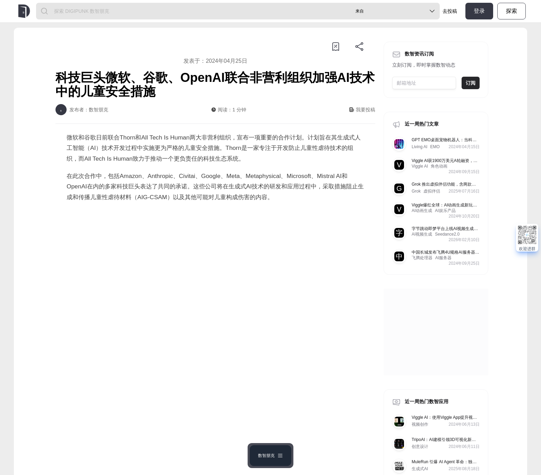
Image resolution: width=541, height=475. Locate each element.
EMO (434, 146)
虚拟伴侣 (431, 191)
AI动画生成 (422, 210)
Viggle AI (420, 166)
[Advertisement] (215, 264)
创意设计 (420, 446)
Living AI (419, 146)
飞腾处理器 (422, 257)
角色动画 (439, 166)
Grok (416, 191)
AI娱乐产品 (445, 210)
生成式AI (420, 468)
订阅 (470, 83)
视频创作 (420, 424)
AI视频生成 (422, 234)
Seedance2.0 (447, 234)
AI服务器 (443, 257)
